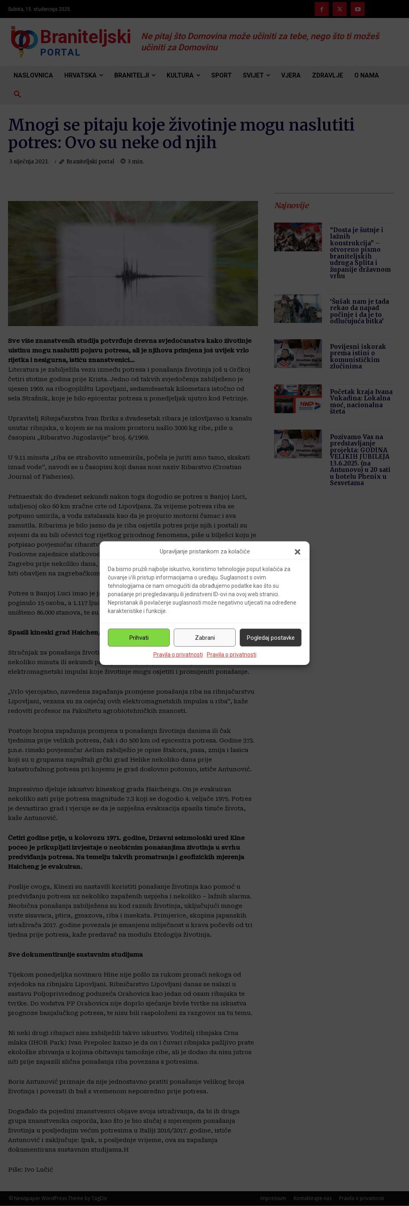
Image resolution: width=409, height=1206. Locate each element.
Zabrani (205, 637)
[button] (298, 552)
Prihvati (139, 637)
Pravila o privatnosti (178, 654)
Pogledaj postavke (271, 637)
